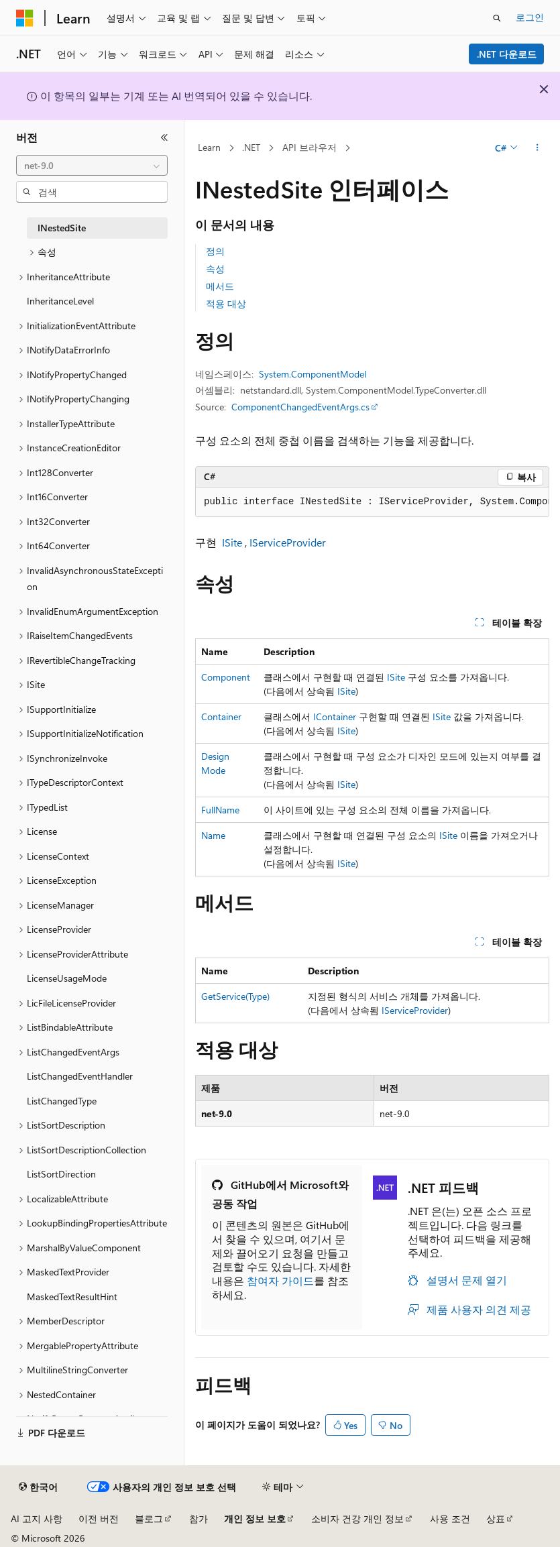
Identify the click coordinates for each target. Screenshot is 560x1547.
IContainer (334, 716)
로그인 (530, 17)
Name (213, 835)
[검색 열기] (497, 18)
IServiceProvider (287, 542)
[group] (372, 502)
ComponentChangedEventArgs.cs (300, 406)
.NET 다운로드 (507, 54)
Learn (209, 147)
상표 (495, 1518)
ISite (232, 542)
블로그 (149, 1518)
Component (225, 677)
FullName (220, 809)
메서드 (220, 286)
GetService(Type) (235, 996)
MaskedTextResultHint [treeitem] (72, 1296)
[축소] (164, 137)
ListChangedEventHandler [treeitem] (80, 1076)
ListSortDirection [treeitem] (61, 1173)
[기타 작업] (537, 148)
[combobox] (92, 165)
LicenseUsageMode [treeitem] (67, 978)
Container (221, 716)
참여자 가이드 (280, 1280)
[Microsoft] (25, 18)
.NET (251, 147)
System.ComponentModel (312, 373)
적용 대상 (226, 303)
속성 (215, 268)
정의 (215, 251)
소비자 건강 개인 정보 (357, 1518)
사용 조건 (450, 1518)
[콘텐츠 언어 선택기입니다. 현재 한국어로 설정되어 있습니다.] (38, 1487)
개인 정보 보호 (255, 1518)
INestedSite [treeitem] (62, 227)
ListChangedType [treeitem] (62, 1100)
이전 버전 (98, 1518)
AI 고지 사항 (36, 1518)
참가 (198, 1518)
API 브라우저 (309, 147)
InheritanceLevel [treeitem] (60, 300)
